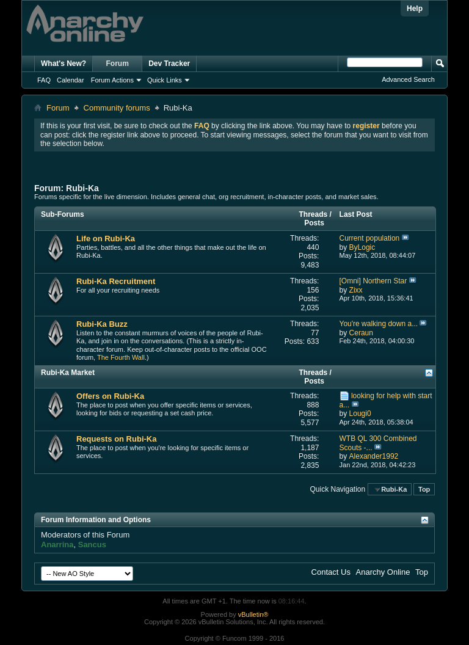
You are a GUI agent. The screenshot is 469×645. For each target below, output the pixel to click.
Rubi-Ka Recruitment (115, 281)
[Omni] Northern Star (373, 281)
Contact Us (331, 572)
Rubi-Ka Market (68, 372)
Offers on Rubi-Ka (110, 396)
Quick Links (164, 80)
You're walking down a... (379, 323)
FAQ (44, 80)
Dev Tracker (169, 63)
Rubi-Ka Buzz (102, 324)
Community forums (117, 107)
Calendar (70, 80)
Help (415, 8)
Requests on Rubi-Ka (116, 438)
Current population (370, 238)
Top (424, 489)
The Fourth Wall (121, 357)
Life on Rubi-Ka (105, 238)
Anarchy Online (383, 572)
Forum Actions (112, 80)
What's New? (63, 63)
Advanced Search (408, 79)
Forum (117, 63)
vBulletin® (253, 614)
